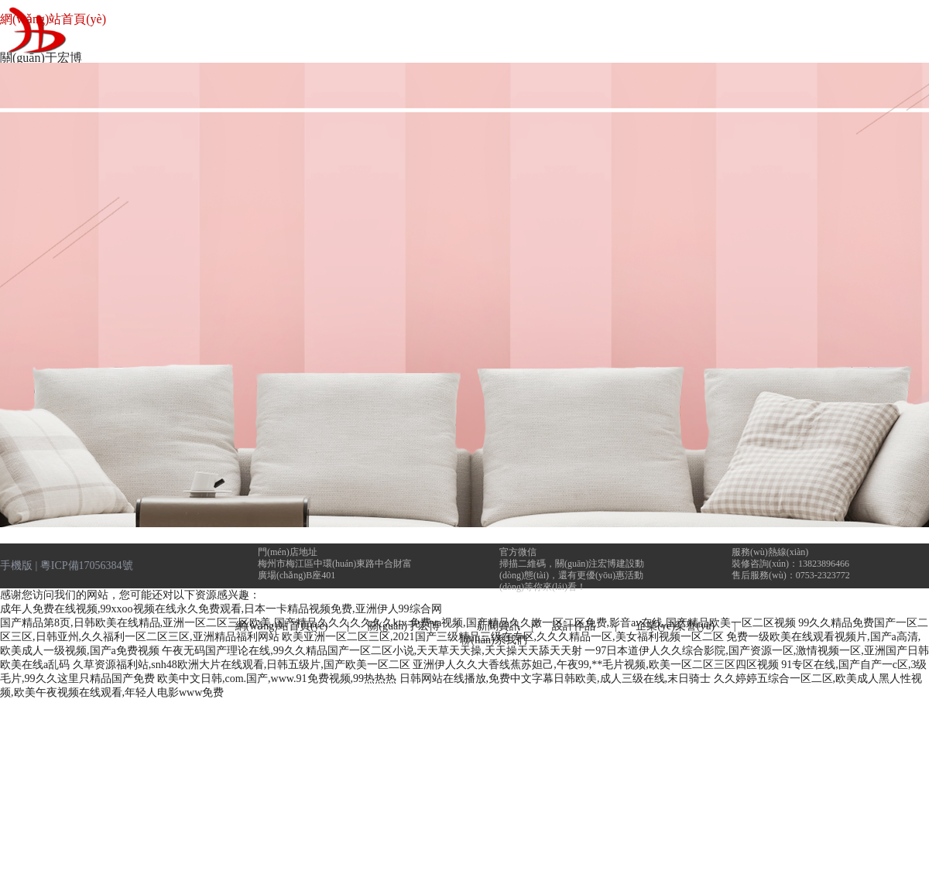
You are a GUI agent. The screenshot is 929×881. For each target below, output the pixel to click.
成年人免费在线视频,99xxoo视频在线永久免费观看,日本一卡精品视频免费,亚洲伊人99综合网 (221, 609)
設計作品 (578, 626)
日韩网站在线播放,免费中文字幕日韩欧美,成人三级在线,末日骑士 (555, 678)
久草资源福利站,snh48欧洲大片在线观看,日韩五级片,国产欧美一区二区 (241, 664)
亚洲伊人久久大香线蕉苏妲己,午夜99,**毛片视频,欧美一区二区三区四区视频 (596, 664)
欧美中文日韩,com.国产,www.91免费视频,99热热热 (276, 678)
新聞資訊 (498, 626)
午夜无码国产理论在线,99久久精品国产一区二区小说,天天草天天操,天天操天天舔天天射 (372, 650)
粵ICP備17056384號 (86, 565)
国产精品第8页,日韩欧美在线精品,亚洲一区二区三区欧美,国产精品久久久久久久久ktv (203, 623)
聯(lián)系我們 (493, 640)
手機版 (16, 565)
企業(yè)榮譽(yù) (675, 626)
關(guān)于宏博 (404, 626)
